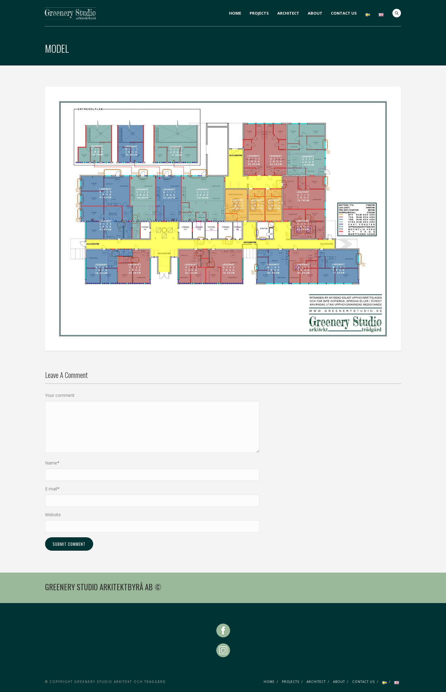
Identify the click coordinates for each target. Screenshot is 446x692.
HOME (235, 13)
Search (396, 13)
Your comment (60, 395)
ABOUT (315, 13)
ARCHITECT (288, 13)
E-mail (52, 489)
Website (53, 514)
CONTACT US (344, 13)
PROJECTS (259, 13)
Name (52, 463)
